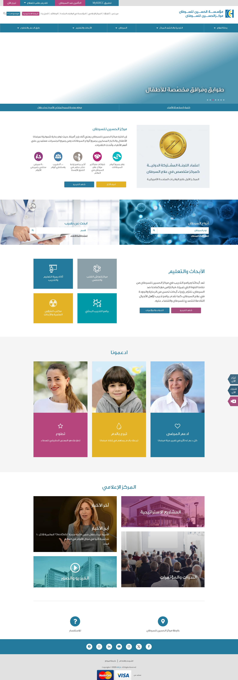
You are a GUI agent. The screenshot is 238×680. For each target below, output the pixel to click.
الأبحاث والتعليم (84, 25)
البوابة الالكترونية (30, 13)
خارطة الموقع (110, 658)
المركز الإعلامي (95, 14)
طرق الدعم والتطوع (30, 25)
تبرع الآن (232, 379)
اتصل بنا (44, 14)
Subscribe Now (232, 390)
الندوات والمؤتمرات (155, 308)
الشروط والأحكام (126, 658)
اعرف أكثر (111, 182)
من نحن (114, 14)
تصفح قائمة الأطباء (79, 233)
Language (13, 14)
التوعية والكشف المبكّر (171, 25)
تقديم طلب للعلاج (38, 3)
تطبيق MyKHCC (104, 3)
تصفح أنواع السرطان (200, 233)
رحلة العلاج (222, 25)
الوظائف (54, 14)
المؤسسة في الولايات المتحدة (73, 14)
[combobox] (180, 228)
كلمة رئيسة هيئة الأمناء (178, 105)
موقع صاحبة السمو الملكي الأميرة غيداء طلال (59, 105)
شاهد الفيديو (79, 182)
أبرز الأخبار (100, 525)
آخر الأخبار (100, 502)
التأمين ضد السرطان (72, 3)
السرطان (123, 25)
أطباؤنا (107, 14)
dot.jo (118, 665)
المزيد (106, 541)
